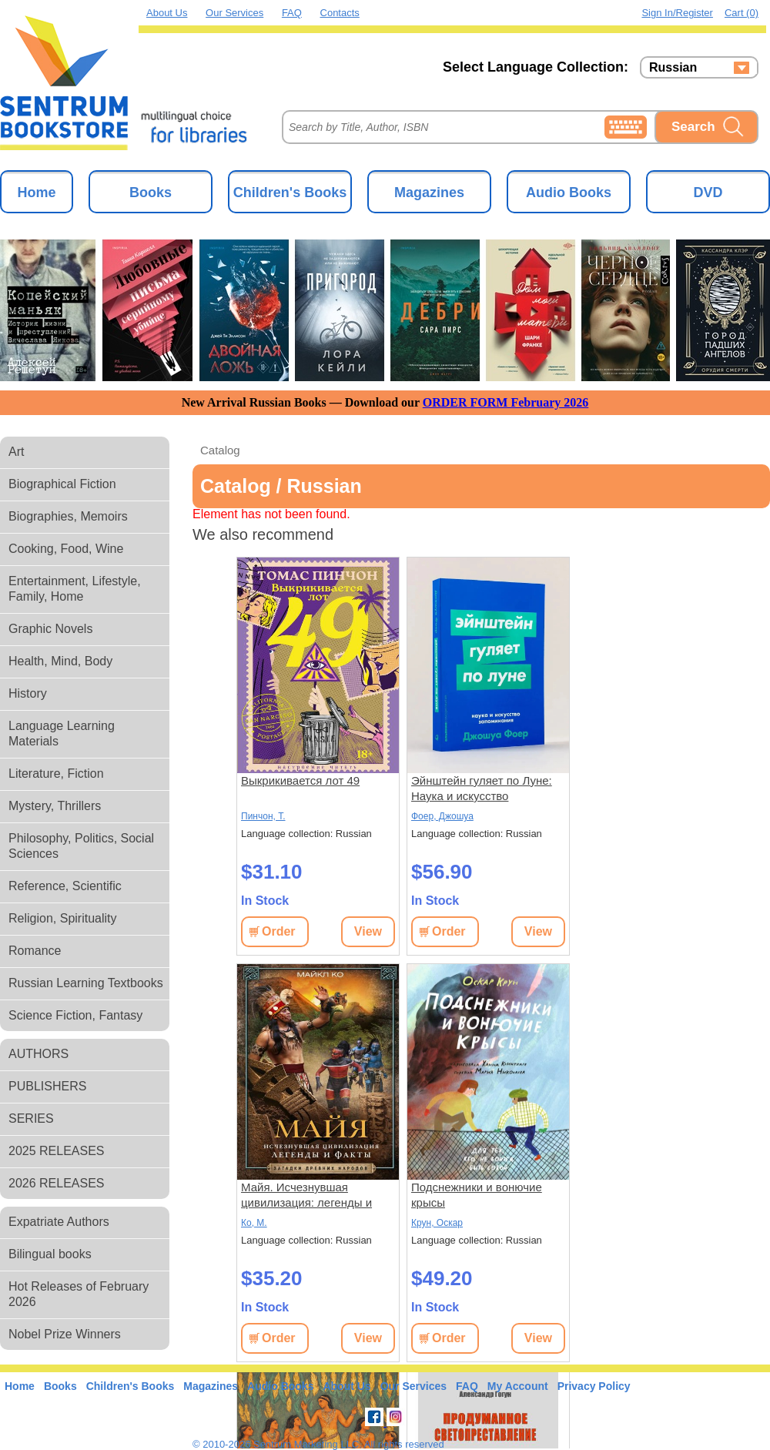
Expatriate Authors (58, 1221)
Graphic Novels (50, 628)
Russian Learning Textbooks (85, 983)
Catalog (220, 450)
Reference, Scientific (65, 885)
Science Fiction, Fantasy (75, 1015)
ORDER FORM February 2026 (506, 402)
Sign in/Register (677, 12)
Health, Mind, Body (60, 661)
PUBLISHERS (47, 1086)
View (368, 931)
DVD (707, 192)
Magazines (429, 192)
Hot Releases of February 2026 (78, 1294)
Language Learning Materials (61, 733)
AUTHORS (38, 1053)
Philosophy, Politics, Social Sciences (81, 846)
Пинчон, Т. (263, 816)
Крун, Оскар (437, 1222)
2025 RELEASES (56, 1150)
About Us (166, 12)
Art (16, 451)
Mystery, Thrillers (54, 805)
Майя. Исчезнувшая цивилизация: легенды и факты (306, 1195)
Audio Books (568, 192)
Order (279, 931)
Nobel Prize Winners (64, 1334)
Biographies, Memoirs (68, 516)
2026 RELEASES (56, 1183)
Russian (673, 68)
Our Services (234, 12)
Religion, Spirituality (62, 918)
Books (150, 192)
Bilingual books (50, 1254)
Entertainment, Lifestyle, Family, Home (74, 588)
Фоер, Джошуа (442, 816)
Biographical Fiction (62, 484)
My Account (517, 1386)
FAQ (292, 12)
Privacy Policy (594, 1386)
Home (36, 192)
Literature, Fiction (56, 773)
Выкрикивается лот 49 (300, 780)
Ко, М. (254, 1222)
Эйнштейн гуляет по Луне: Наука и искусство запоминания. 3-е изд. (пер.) (487, 789)
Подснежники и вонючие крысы (476, 1194)
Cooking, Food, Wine (65, 548)
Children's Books (289, 192)
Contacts (340, 12)
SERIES (31, 1118)
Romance (34, 950)
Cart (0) (741, 12)
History (27, 693)
